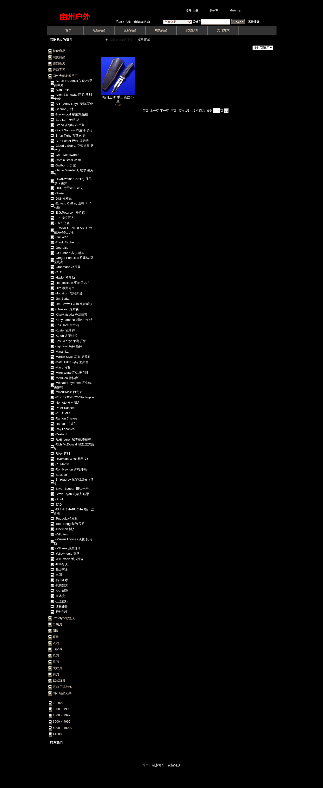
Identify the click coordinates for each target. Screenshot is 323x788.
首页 (145, 110)
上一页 (154, 110)
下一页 (164, 110)
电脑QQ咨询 (142, 22)
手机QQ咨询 (123, 22)
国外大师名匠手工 (122, 40)
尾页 (173, 110)
